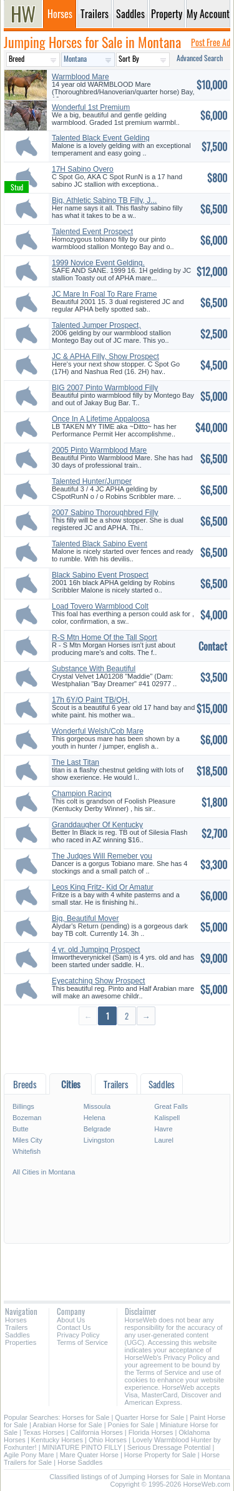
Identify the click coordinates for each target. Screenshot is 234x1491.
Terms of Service (82, 1342)
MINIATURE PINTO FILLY (82, 1447)
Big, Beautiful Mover (85, 918)
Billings (23, 1106)
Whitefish (26, 1151)
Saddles (17, 1335)
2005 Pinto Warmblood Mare (99, 450)
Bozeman (26, 1117)
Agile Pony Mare (29, 1455)
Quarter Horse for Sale (149, 1417)
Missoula (97, 1106)
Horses (16, 1320)
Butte (20, 1129)
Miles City (27, 1140)
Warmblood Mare (80, 76)
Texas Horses (44, 1432)
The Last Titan (75, 762)
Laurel (163, 1140)
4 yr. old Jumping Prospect (96, 949)
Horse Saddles (79, 1462)
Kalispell (167, 1117)
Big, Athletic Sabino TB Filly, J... (104, 200)
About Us (71, 1320)
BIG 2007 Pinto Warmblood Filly (105, 387)
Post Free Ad (210, 42)
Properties (20, 1342)
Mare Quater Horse (89, 1455)
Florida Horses (151, 1432)
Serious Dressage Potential (168, 1447)
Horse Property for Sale (160, 1455)
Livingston (99, 1140)
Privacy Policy (78, 1335)
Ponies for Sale (131, 1425)
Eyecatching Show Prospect (98, 981)
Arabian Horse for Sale (67, 1425)
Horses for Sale (86, 1417)
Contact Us (73, 1327)
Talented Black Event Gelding (101, 138)
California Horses (96, 1432)
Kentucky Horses (57, 1440)
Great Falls (171, 1106)
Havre (163, 1129)
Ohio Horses (108, 1440)
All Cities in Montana (43, 1172)
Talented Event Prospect (92, 231)
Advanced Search (200, 57)
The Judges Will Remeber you (102, 856)
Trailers (16, 1327)
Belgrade (97, 1129)
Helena (94, 1117)
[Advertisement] (117, 1048)
